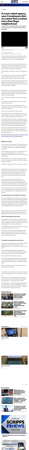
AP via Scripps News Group (7, 52)
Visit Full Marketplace (24, 326)
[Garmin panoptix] (14, 335)
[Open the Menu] (2, 2)
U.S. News (3, 9)
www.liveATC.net (12, 210)
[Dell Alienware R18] (14, 363)
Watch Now (25, 1)
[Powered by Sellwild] (26, 384)
